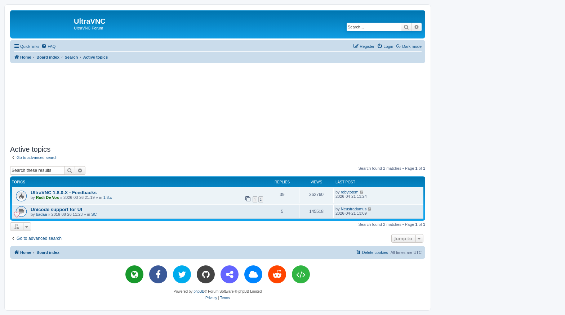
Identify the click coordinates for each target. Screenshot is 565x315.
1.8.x (107, 197)
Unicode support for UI (56, 209)
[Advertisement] (218, 103)
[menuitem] (48, 46)
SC (94, 214)
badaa (41, 214)
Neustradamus (354, 209)
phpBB (198, 291)
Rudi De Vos (47, 197)
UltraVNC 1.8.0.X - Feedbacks (64, 192)
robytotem (350, 192)
